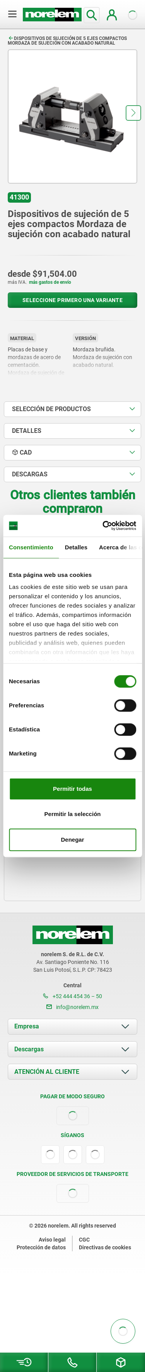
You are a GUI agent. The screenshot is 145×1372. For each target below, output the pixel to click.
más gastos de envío (50, 282)
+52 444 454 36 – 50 (72, 996)
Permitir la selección (72, 814)
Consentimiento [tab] (31, 547)
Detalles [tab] (76, 547)
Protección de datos (41, 1247)
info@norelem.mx (72, 1007)
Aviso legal (52, 1240)
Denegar (72, 839)
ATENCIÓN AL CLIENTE (46, 1071)
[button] (133, 113)
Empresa (26, 1026)
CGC (84, 1240)
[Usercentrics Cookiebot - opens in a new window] (103, 526)
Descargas (29, 1049)
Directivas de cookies (105, 1247)
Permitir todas (72, 788)
